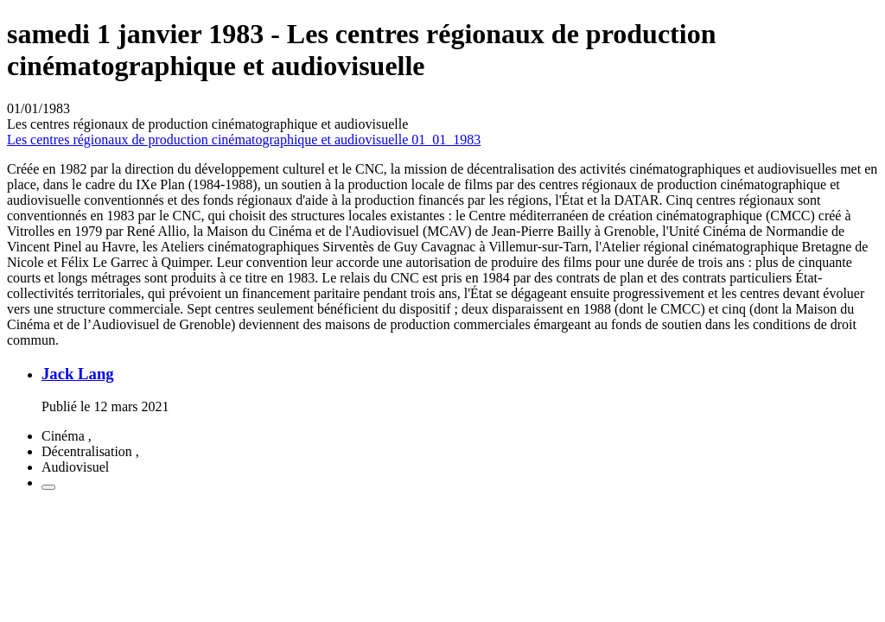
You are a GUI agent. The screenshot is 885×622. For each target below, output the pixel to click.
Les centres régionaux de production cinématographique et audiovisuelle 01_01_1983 (244, 139)
